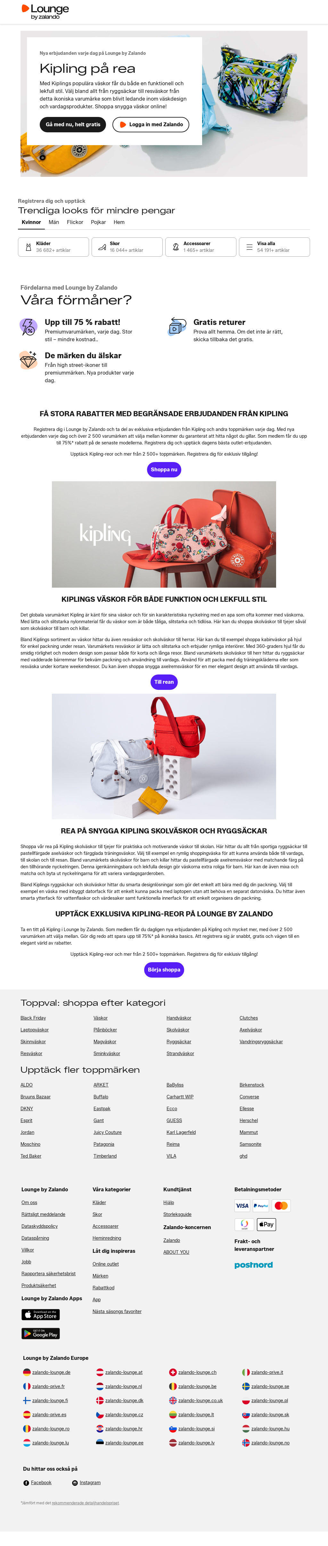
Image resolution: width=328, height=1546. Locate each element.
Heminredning (107, 1238)
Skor (97, 1214)
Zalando (171, 1240)
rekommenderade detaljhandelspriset (85, 1503)
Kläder (99, 1202)
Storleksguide (177, 1214)
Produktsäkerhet (38, 1285)
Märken (100, 1276)
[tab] (31, 222)
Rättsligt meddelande (43, 1214)
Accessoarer (106, 1226)
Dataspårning (35, 1238)
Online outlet (106, 1264)
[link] (53, 247)
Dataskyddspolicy (39, 1226)
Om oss (29, 1202)
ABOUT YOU (176, 1252)
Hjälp (168, 1202)
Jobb (26, 1262)
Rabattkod (103, 1288)
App (97, 1299)
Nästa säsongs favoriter (117, 1311)
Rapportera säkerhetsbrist (48, 1274)
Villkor (27, 1250)
